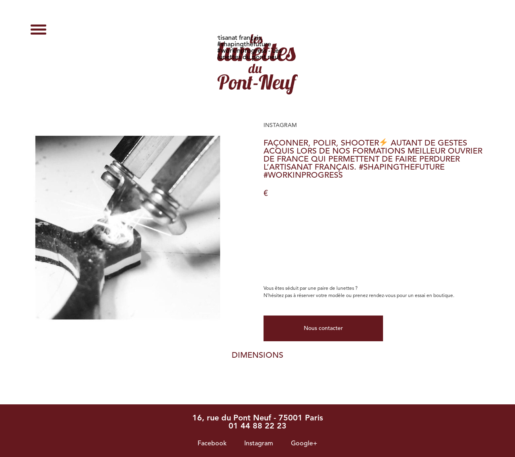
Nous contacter (323, 328)
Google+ (304, 444)
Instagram (258, 444)
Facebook (212, 444)
